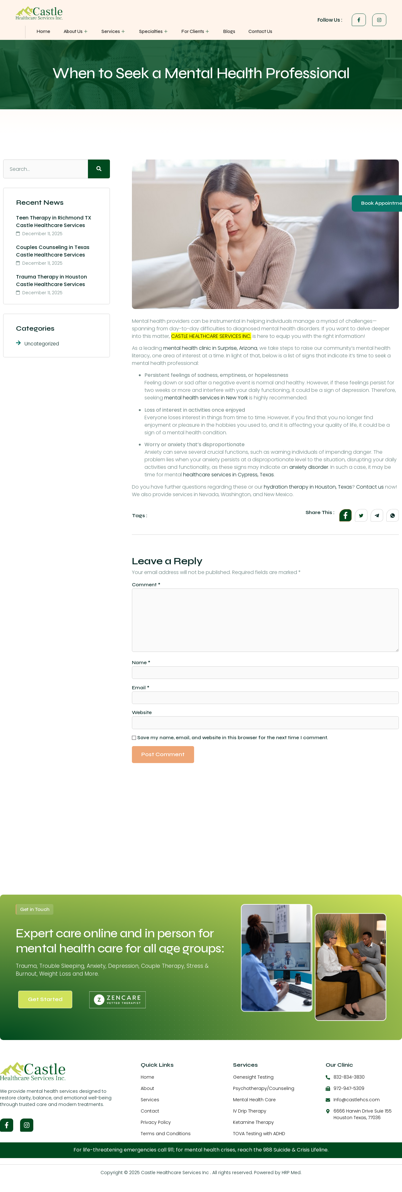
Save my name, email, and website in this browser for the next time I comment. (232, 741)
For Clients (190, 31)
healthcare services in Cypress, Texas (228, 474)
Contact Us (252, 31)
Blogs (222, 31)
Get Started (45, 1003)
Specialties (149, 31)
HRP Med (291, 1176)
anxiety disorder (308, 467)
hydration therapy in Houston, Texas (308, 486)
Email (140, 690)
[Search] (99, 169)
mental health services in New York (206, 397)
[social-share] (345, 515)
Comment (146, 585)
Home (43, 31)
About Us (74, 31)
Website (142, 716)
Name (141, 665)
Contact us (370, 486)
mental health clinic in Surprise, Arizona (210, 348)
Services (111, 31)
